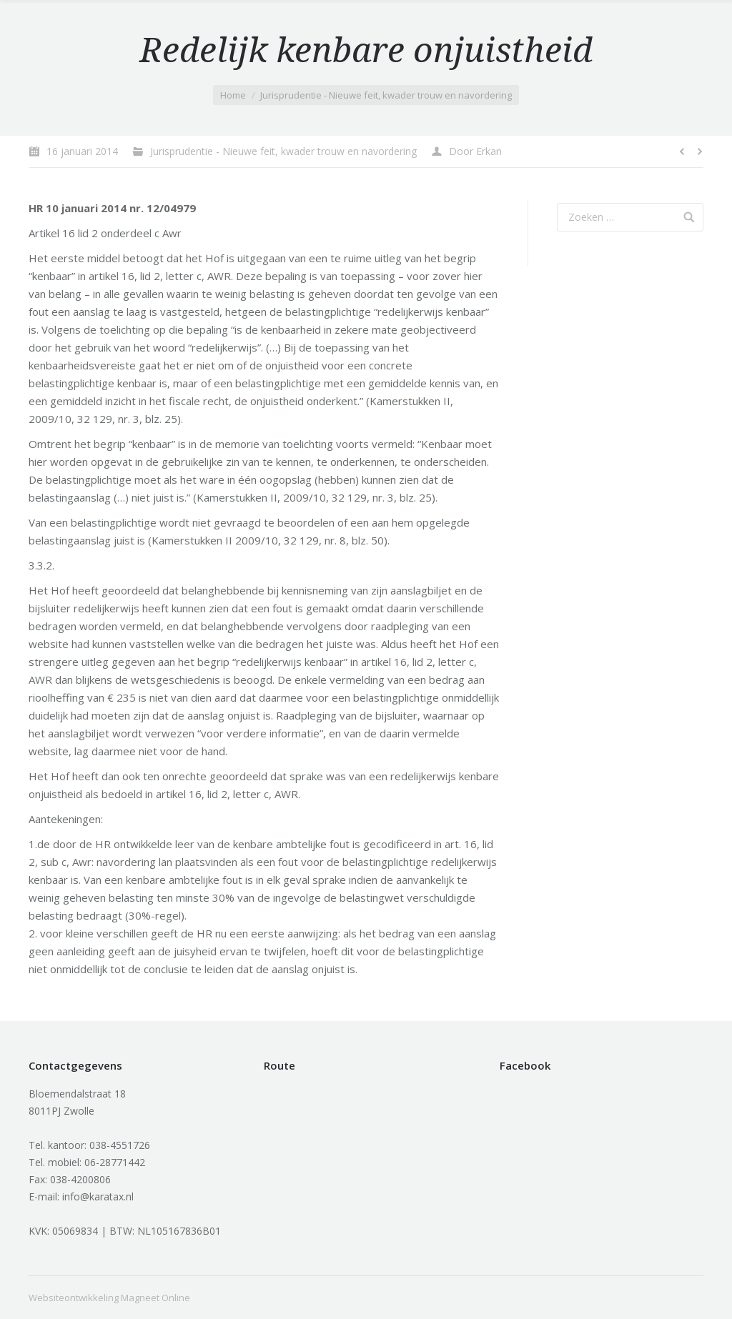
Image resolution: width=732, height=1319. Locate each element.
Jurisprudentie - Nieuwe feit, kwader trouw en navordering (386, 95)
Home (233, 95)
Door (475, 151)
